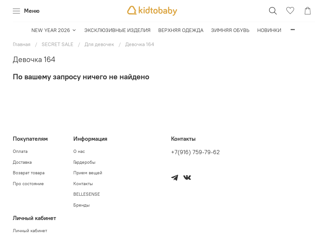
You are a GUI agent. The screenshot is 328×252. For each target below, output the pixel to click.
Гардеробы (84, 162)
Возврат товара (29, 173)
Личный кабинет (30, 230)
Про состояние (28, 183)
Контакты (83, 183)
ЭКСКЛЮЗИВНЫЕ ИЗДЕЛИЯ (117, 30)
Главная (21, 44)
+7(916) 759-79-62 (195, 152)
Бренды (81, 205)
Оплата (20, 151)
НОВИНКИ (269, 30)
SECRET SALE (57, 44)
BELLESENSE (86, 194)
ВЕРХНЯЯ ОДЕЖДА (180, 30)
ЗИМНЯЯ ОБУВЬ (230, 30)
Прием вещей (87, 173)
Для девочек (99, 44)
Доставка (22, 162)
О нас (79, 151)
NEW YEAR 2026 (53, 30)
